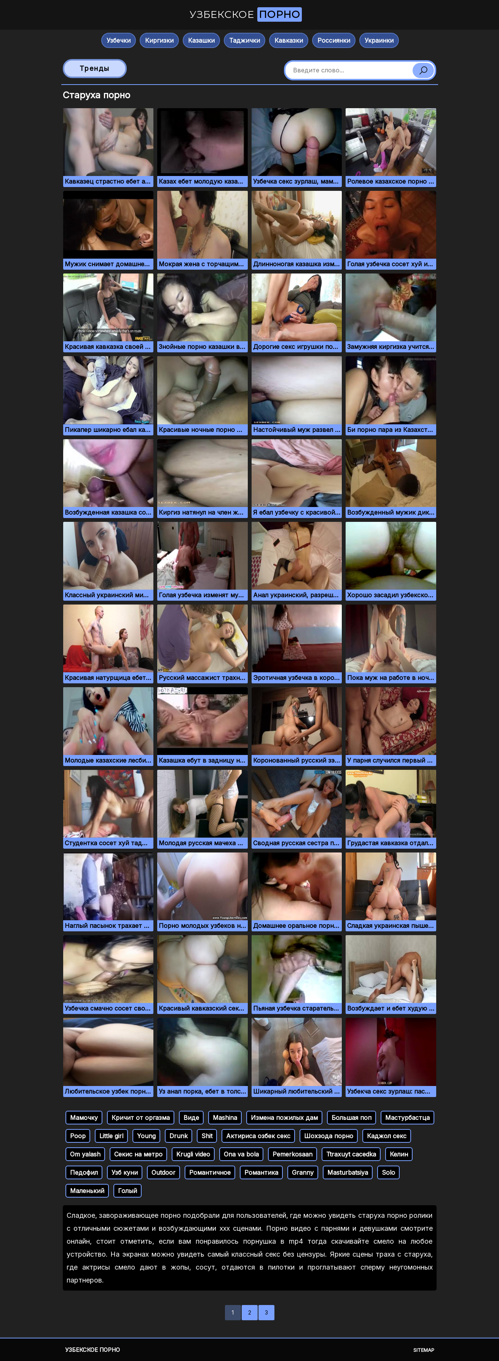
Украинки (379, 40)
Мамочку (84, 1117)
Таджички (244, 40)
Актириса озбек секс (258, 1136)
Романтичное (210, 1172)
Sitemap (423, 1350)
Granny (303, 1172)
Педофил (84, 1172)
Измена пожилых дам (284, 1117)
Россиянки (333, 40)
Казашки (201, 40)
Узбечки (119, 40)
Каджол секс (387, 1136)
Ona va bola (241, 1154)
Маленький (87, 1191)
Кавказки (288, 40)
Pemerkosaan (292, 1154)
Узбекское (246, 14)
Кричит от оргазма (141, 1117)
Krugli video (193, 1154)
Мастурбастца (407, 1117)
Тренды (95, 68)
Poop (78, 1136)
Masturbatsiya (347, 1172)
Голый (127, 1191)
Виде (191, 1117)
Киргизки (159, 40)
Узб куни (125, 1172)
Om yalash (85, 1154)
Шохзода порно (328, 1136)
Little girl (111, 1136)
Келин (399, 1154)
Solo (388, 1172)
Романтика (261, 1172)
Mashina (225, 1117)
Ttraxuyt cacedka (351, 1154)
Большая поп (351, 1117)
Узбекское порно (92, 1349)
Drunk (178, 1136)
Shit (206, 1136)
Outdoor (163, 1172)
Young (146, 1136)
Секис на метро (138, 1154)
